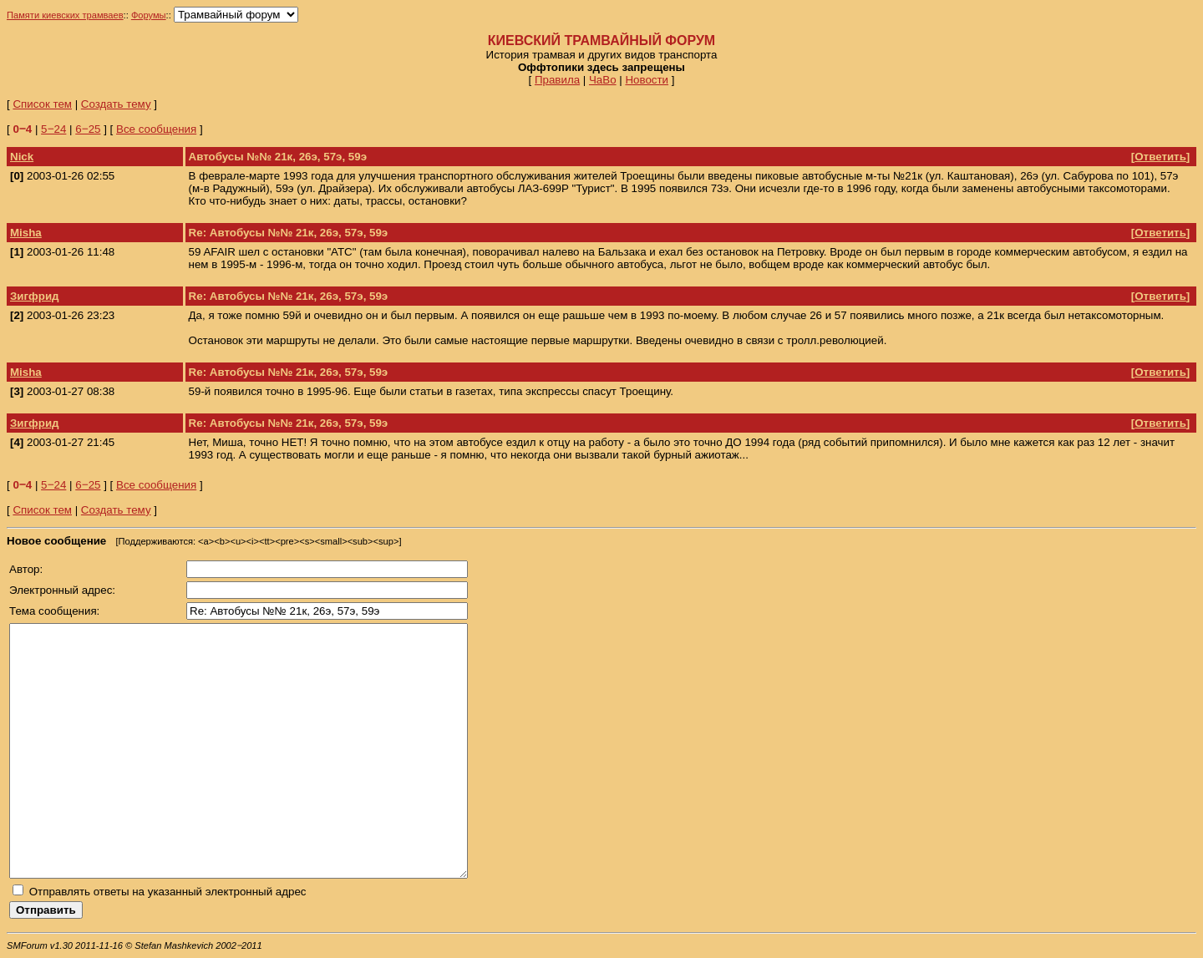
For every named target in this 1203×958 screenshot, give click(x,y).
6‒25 (87, 129)
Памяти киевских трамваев (65, 15)
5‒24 (53, 129)
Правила (557, 79)
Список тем (42, 104)
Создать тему (116, 104)
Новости (646, 79)
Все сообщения (156, 129)
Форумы (148, 15)
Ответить (1160, 156)
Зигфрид (34, 296)
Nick (21, 156)
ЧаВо (603, 79)
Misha (26, 232)
